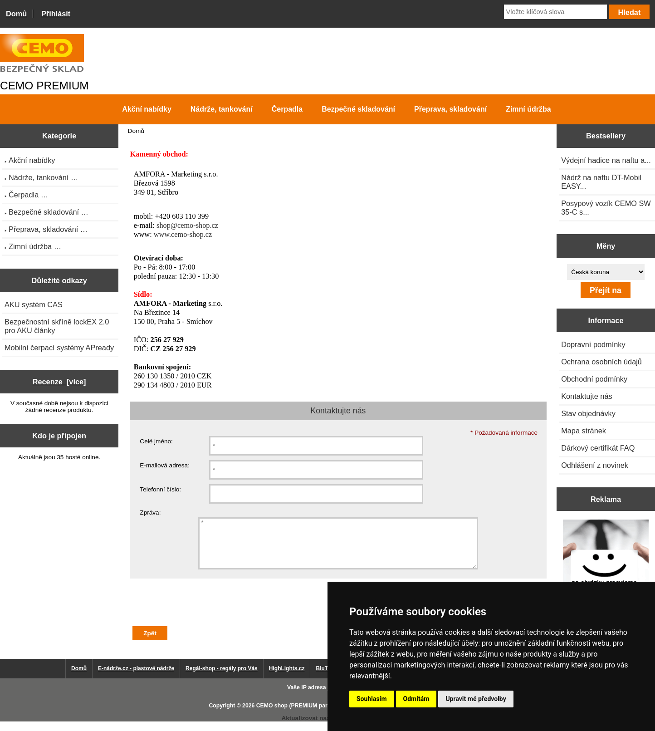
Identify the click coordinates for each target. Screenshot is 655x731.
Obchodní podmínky (594, 379)
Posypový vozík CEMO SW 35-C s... (606, 207)
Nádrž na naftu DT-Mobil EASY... (601, 181)
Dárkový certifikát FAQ (598, 448)
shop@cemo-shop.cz (187, 225)
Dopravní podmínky (593, 344)
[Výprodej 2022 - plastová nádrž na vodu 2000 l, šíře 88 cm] (606, 563)
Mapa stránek (583, 431)
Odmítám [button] (416, 698)
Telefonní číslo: (160, 489)
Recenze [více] (59, 382)
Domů (16, 14)
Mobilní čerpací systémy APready (59, 347)
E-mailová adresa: (165, 465)
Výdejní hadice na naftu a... (606, 160)
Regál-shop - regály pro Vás (222, 678)
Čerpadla (287, 109)
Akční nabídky (146, 109)
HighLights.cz (287, 678)
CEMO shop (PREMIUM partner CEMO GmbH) (316, 715)
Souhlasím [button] (372, 698)
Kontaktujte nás (586, 396)
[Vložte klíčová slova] (555, 12)
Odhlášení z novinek (594, 465)
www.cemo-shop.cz (183, 234)
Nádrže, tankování (222, 109)
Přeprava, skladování (450, 109)
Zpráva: (150, 512)
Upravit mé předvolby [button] (475, 698)
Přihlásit (55, 14)
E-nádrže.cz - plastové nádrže (136, 678)
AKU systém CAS (34, 304)
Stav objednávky (588, 413)
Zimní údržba (528, 109)
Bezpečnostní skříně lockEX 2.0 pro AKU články (57, 326)
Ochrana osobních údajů (601, 362)
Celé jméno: (156, 441)
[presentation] (199, 615)
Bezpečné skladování (358, 109)
